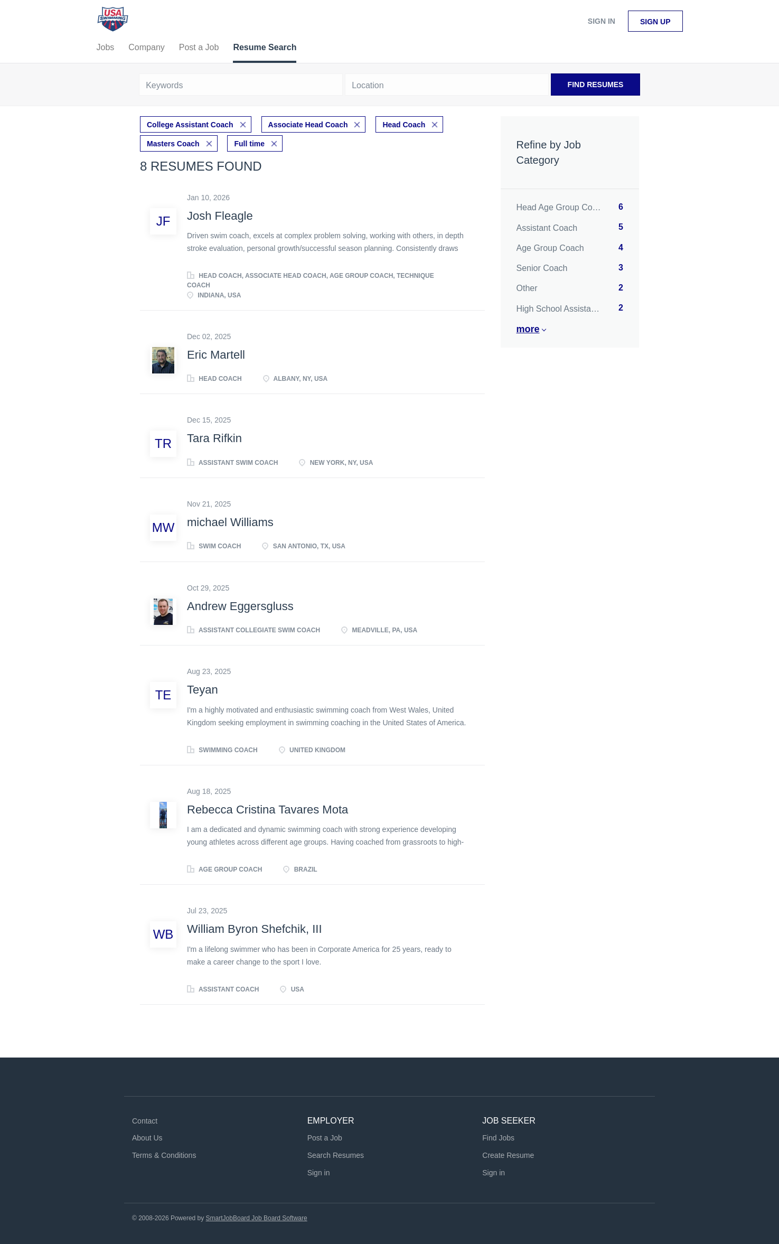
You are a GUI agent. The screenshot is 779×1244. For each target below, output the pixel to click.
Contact (144, 1121)
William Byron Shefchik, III (254, 929)
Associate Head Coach (308, 124)
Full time (249, 143)
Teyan (202, 689)
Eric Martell (216, 354)
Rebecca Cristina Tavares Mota (267, 809)
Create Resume (508, 1155)
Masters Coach (173, 143)
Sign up (655, 21)
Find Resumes (596, 84)
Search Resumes (335, 1155)
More (528, 329)
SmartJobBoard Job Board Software (256, 1218)
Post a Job (324, 1138)
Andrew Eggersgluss (240, 606)
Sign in (601, 21)
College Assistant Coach (190, 124)
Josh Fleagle (220, 215)
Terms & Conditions (164, 1155)
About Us (147, 1138)
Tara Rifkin (214, 438)
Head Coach (403, 124)
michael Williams (230, 522)
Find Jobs (498, 1138)
